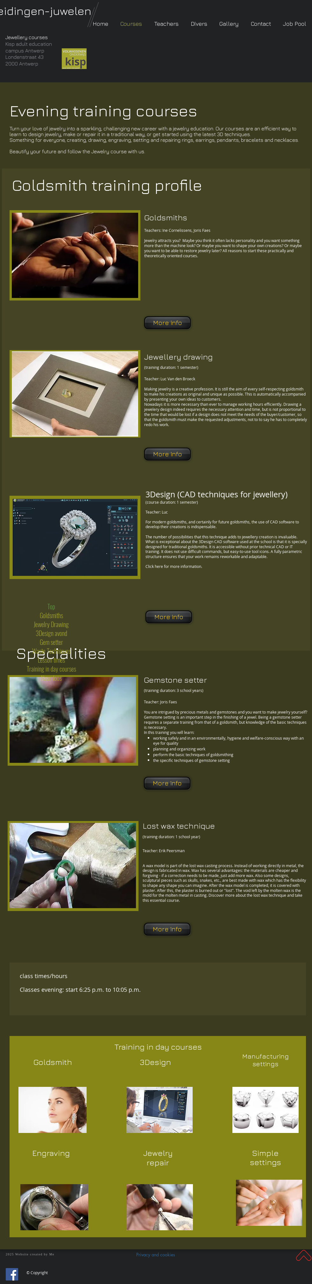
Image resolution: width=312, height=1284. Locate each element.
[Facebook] (12, 1274)
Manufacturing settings (265, 1060)
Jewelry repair (158, 1157)
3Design (155, 1062)
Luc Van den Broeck (177, 378)
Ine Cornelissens (186, 230)
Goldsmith (52, 1062)
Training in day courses (158, 1046)
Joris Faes (168, 701)
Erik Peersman (172, 850)
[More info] (167, 322)
